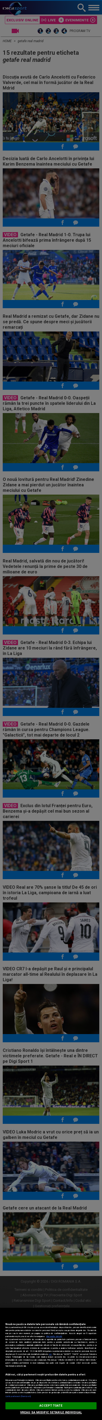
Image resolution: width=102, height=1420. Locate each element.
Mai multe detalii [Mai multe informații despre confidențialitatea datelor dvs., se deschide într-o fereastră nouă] (54, 1336)
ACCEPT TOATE (50, 1405)
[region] (51, 1364)
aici (50, 1354)
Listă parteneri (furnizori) (18, 1396)
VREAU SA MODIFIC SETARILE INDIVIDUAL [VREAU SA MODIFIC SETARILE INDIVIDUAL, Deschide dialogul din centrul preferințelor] (51, 1412)
